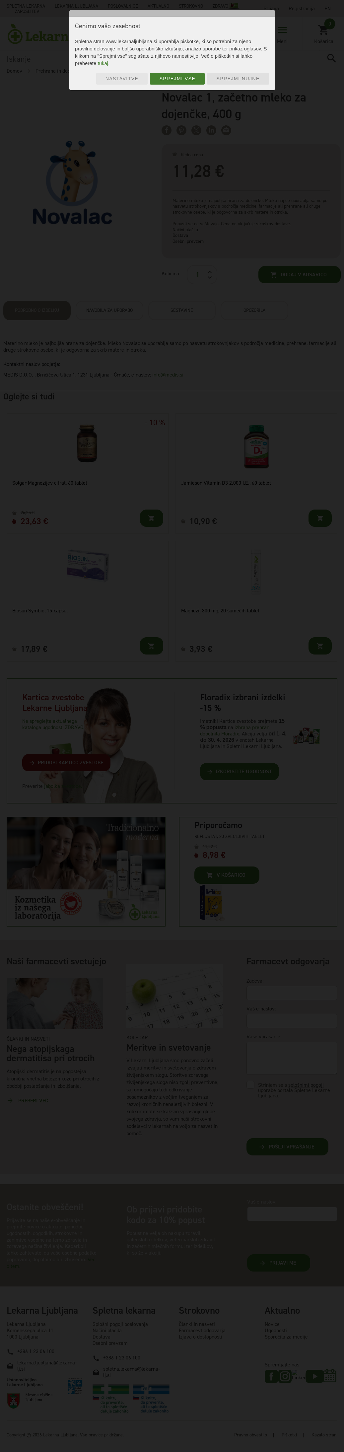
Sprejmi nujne (238, 78)
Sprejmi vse (178, 78)
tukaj (103, 63)
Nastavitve (122, 78)
